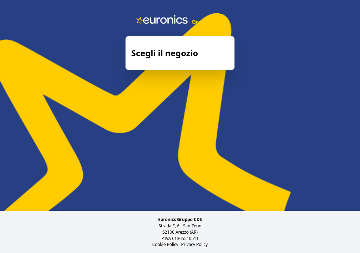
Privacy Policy (194, 244)
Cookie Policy (165, 244)
